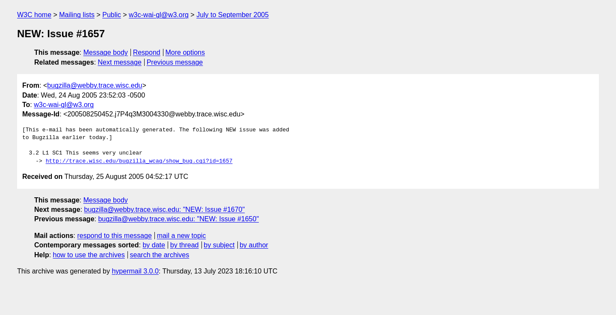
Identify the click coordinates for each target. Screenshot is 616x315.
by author (254, 245)
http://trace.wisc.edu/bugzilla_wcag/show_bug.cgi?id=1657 (139, 161)
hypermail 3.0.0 (135, 271)
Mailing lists (77, 14)
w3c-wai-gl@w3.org (159, 14)
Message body (105, 52)
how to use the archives (89, 255)
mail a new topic (181, 235)
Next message (120, 62)
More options (185, 52)
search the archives (160, 255)
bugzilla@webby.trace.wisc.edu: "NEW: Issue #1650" (178, 219)
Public (111, 14)
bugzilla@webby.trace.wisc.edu (94, 85)
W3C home (34, 14)
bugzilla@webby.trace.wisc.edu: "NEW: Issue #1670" (164, 209)
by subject (219, 245)
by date (153, 245)
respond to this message (114, 235)
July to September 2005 (232, 14)
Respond (146, 52)
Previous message (175, 62)
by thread (184, 245)
